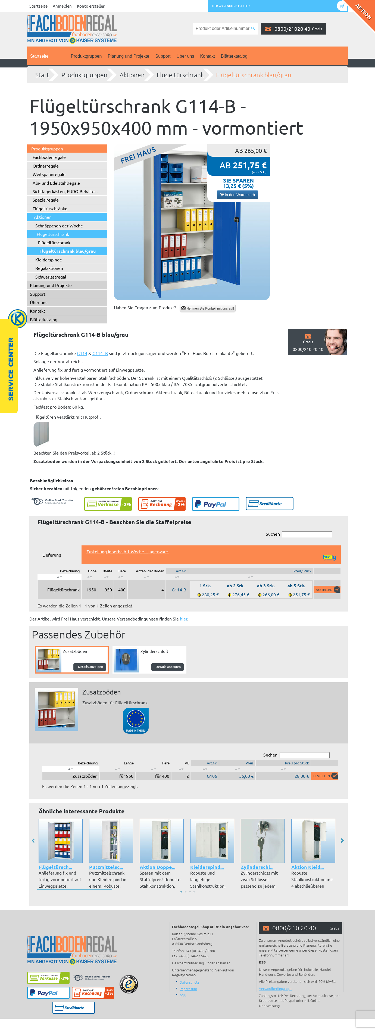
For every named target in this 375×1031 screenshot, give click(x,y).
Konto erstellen (91, 5)
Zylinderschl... (257, 867)
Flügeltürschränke (50, 208)
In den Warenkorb (237, 195)
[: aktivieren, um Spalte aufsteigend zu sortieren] (90, 577)
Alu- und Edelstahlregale (56, 183)
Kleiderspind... (207, 867)
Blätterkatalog (234, 56)
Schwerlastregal (50, 276)
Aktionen (132, 75)
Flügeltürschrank (180, 75)
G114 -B (100, 353)
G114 (82, 353)
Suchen (299, 534)
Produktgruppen (86, 56)
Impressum (188, 988)
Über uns (185, 56)
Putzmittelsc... (106, 867)
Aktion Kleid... (307, 867)
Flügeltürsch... (55, 867)
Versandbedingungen (275, 988)
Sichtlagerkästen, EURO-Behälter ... (67, 191)
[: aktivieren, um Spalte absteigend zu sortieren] (60, 577)
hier (183, 618)
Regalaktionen (49, 268)
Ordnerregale (46, 165)
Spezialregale (46, 199)
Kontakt (207, 56)
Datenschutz (189, 982)
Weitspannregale (49, 174)
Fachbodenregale (49, 157)
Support (162, 56)
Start (42, 75)
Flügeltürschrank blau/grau (253, 75)
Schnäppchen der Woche (59, 225)
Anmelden (62, 5)
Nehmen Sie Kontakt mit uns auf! (207, 308)
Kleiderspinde (48, 259)
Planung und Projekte (128, 56)
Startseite (38, 5)
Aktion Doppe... (157, 867)
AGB (183, 995)
